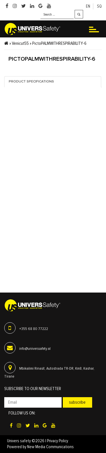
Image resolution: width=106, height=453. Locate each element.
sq (99, 6)
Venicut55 (20, 43)
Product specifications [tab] (31, 81)
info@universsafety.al (35, 349)
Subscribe (77, 402)
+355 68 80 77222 (33, 329)
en (88, 6)
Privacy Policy (57, 441)
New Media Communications (50, 447)
